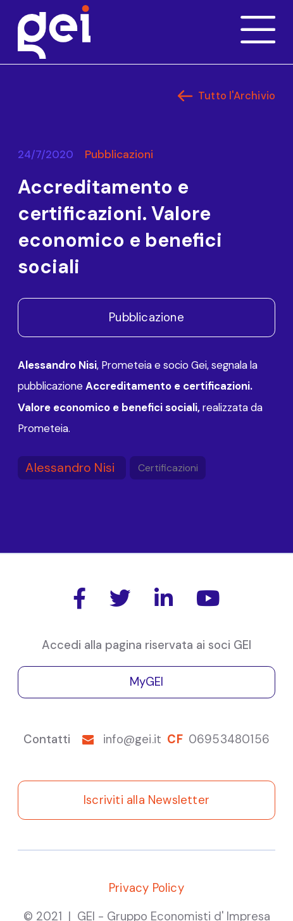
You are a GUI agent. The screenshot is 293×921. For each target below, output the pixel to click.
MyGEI (147, 681)
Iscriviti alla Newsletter (146, 800)
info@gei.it (132, 739)
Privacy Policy (146, 888)
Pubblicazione (146, 317)
